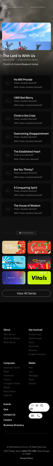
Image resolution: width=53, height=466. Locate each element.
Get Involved (35, 330)
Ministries (33, 346)
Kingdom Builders (37, 354)
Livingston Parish (12, 383)
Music (31, 379)
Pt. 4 (8, 137)
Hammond (8, 375)
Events (7, 404)
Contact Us (9, 414)
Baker (6, 371)
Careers (8, 420)
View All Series (26, 293)
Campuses (9, 363)
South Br (8, 395)
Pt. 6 (8, 173)
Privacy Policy (26, 458)
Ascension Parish (12, 367)
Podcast (32, 383)
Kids (31, 367)
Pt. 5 (8, 155)
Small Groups (35, 338)
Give (6, 409)
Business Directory (14, 425)
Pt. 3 (8, 119)
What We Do (10, 342)
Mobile (7, 387)
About (7, 330)
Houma (7, 379)
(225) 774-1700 (29, 451)
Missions (33, 350)
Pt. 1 (8, 83)
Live (31, 371)
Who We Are (10, 334)
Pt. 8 (8, 209)
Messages (33, 375)
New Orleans (10, 391)
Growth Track (35, 334)
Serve (31, 342)
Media (32, 363)
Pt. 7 (8, 191)
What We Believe (12, 338)
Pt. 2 (8, 101)
